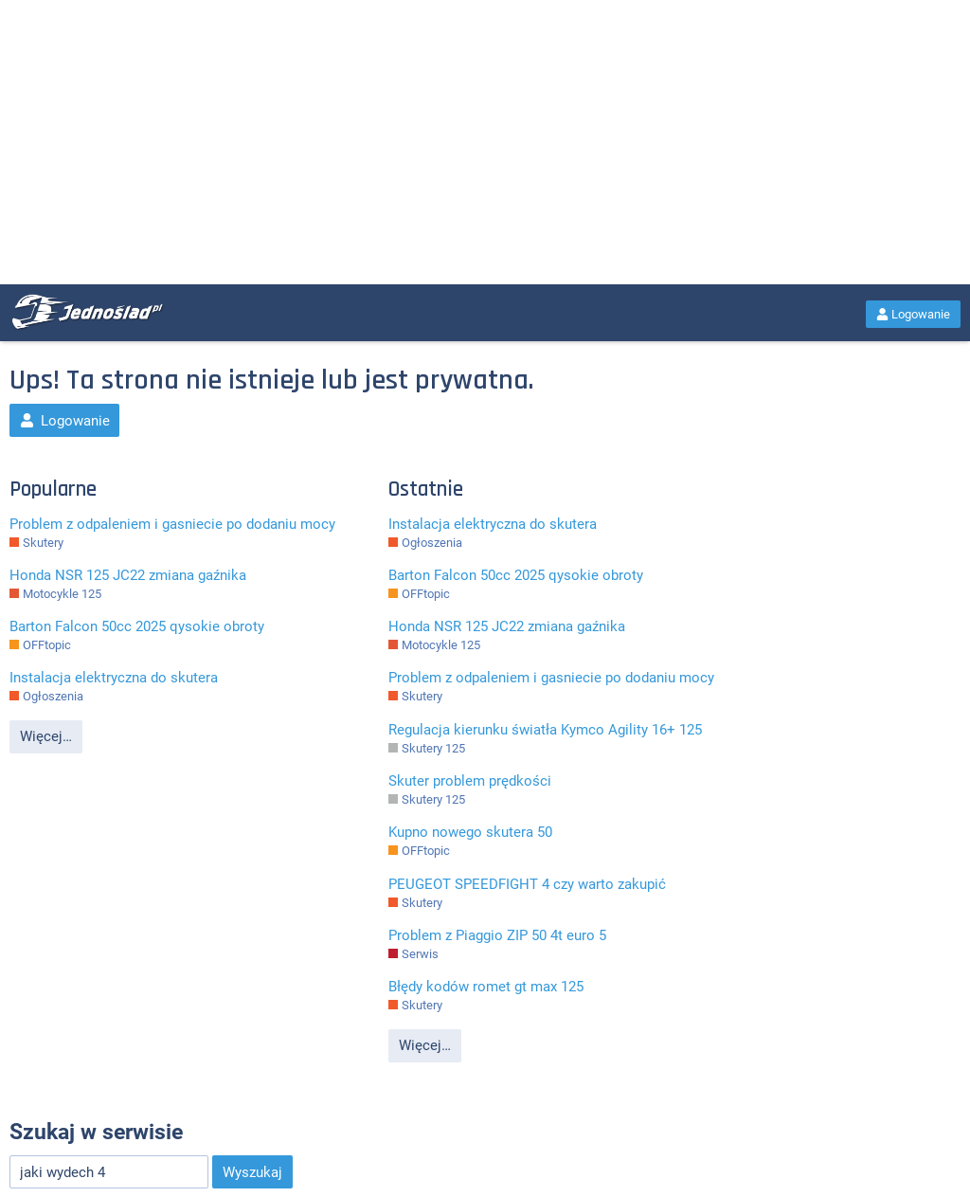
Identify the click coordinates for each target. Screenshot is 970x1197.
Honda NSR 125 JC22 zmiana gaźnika (127, 575)
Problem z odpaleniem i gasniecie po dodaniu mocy (172, 524)
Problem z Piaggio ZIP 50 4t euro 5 (497, 935)
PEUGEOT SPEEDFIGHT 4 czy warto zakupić (527, 884)
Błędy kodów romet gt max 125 (486, 986)
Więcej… (46, 736)
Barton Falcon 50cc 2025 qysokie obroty (136, 626)
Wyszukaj (252, 1172)
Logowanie (913, 314)
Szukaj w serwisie (96, 1132)
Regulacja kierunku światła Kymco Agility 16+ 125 (545, 729)
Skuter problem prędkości (469, 780)
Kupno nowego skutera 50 (470, 832)
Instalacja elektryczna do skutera (113, 677)
